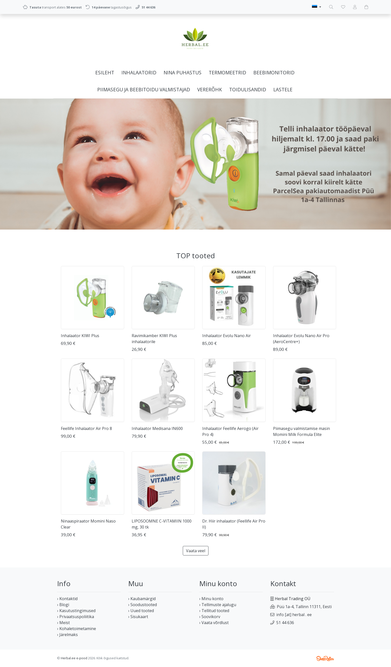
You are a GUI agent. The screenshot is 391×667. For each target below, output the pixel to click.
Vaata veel (195, 550)
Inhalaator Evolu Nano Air (226, 335)
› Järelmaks (67, 634)
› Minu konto (211, 598)
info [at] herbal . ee (294, 614)
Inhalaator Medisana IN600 (157, 428)
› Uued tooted (141, 610)
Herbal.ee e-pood (74, 658)
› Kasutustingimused (76, 610)
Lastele (283, 89)
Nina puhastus (182, 72)
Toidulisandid (247, 89)
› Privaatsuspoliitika (75, 616)
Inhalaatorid (138, 72)
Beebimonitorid (273, 72)
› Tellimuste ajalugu (217, 604)
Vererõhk (209, 89)
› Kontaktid (67, 598)
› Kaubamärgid (142, 598)
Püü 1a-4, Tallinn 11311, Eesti (304, 606)
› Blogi (63, 604)
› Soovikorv (209, 616)
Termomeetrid (227, 72)
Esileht (104, 72)
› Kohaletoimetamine (76, 628)
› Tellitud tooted (214, 610)
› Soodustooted (142, 604)
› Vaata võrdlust (214, 622)
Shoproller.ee (325, 658)
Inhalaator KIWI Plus (80, 335)
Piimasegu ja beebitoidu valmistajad (143, 89)
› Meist (63, 622)
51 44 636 (285, 622)
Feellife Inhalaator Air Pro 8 (86, 428)
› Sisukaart (138, 616)
